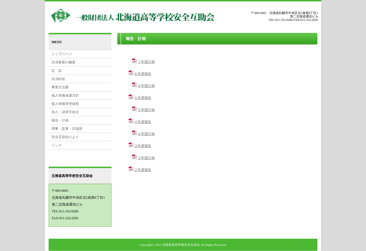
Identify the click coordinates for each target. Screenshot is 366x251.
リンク (56, 145)
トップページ (61, 54)
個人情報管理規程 (65, 104)
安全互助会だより (65, 137)
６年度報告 (142, 74)
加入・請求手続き (65, 112)
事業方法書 (60, 87)
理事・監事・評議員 (66, 129)
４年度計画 (146, 134)
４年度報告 (142, 122)
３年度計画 (146, 158)
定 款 (56, 71)
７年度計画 (146, 62)
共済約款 (58, 79)
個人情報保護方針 (65, 95)
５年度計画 (146, 110)
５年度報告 (142, 98)
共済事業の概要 (63, 62)
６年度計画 (146, 86)
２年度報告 (142, 170)
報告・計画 (60, 120)
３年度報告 (142, 146)
